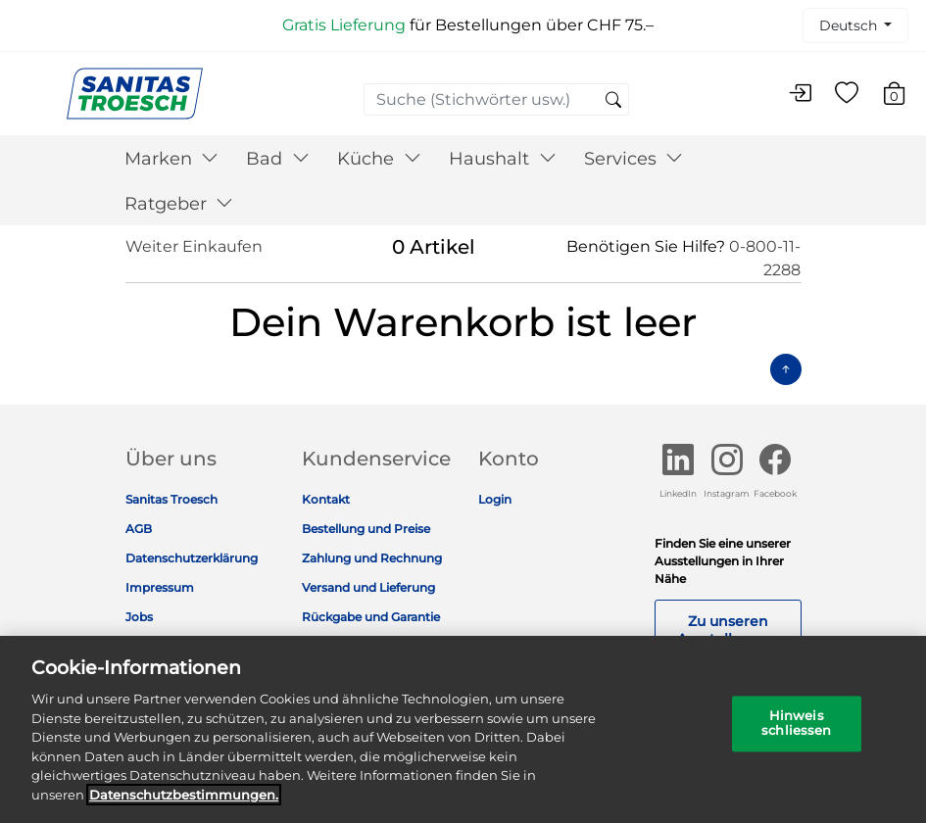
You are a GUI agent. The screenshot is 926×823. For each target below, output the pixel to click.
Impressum (159, 587)
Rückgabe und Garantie (371, 616)
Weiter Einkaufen (194, 246)
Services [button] (634, 158)
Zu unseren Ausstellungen (728, 630)
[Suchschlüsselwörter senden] (613, 101)
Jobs (139, 616)
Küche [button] (379, 158)
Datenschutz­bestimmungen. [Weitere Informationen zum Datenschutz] (183, 802)
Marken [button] (171, 158)
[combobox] (496, 99)
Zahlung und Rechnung (372, 558)
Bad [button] (278, 158)
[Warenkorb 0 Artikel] (904, 96)
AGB (138, 528)
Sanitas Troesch (171, 499)
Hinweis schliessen (796, 732)
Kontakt (326, 499)
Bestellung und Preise (366, 528)
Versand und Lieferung (368, 587)
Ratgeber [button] (179, 204)
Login (495, 499)
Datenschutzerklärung (191, 558)
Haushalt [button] (503, 158)
